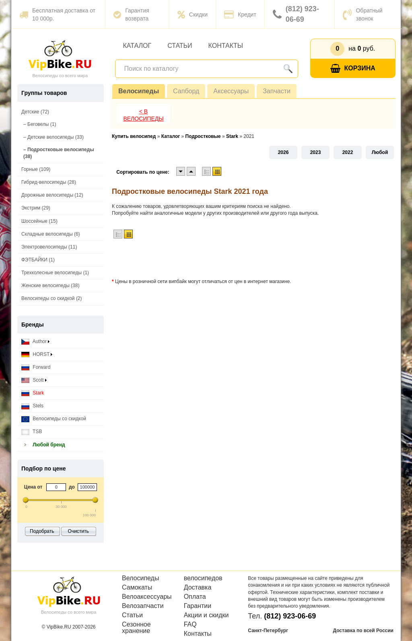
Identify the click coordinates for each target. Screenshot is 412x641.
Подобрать (42, 531)
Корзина (352, 68)
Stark (32, 393)
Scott (34, 380)
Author (35, 342)
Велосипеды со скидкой (53, 419)
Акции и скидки (206, 615)
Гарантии (198, 606)
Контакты (225, 45)
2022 (347, 152)
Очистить (78, 531)
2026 (283, 152)
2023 (315, 152)
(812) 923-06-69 (296, 14)
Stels (32, 406)
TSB (31, 432)
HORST (36, 354)
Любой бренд (43, 445)
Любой (380, 152)
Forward (35, 367)
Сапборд (186, 91)
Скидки (192, 14)
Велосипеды (138, 91)
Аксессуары (231, 91)
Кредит (240, 14)
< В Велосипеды (143, 115)
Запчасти (276, 91)
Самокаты (137, 587)
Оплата (195, 597)
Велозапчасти (143, 606)
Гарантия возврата (131, 14)
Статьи (179, 45)
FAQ (190, 624)
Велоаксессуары (147, 597)
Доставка (198, 587)
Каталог (137, 45)
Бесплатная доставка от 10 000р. (57, 14)
